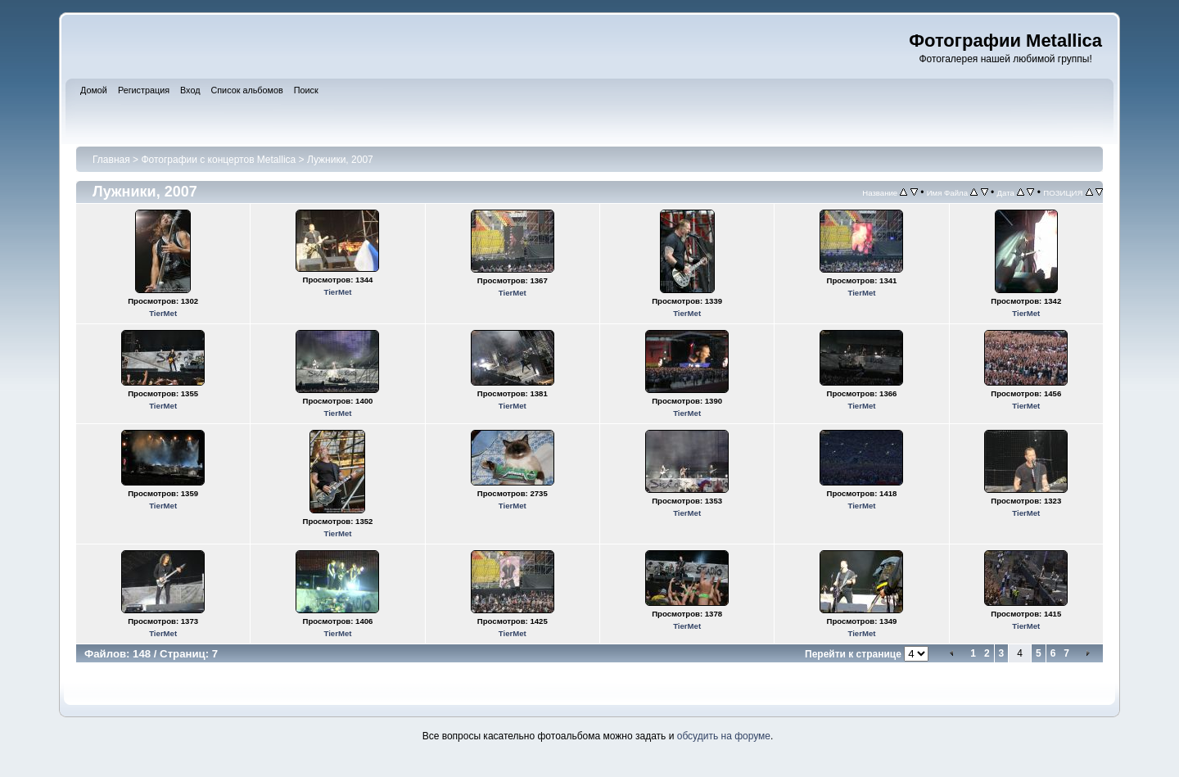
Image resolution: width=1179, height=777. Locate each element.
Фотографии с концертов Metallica (218, 159)
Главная (111, 159)
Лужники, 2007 (340, 159)
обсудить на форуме (723, 736)
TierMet (163, 313)
